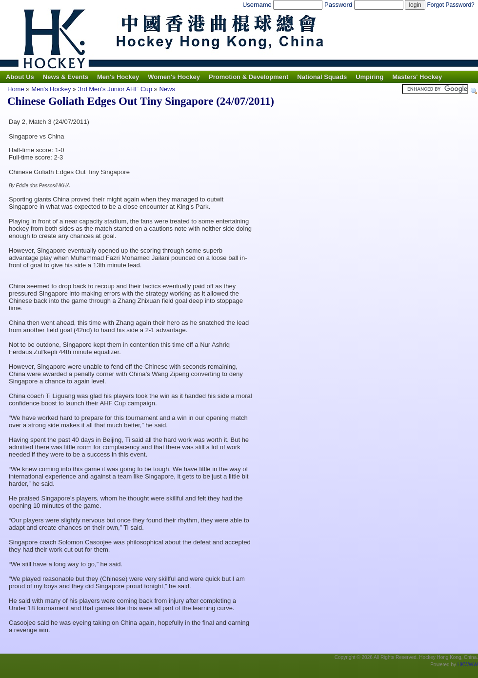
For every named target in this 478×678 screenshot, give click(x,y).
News (167, 89)
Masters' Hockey (417, 76)
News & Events (65, 76)
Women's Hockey (174, 76)
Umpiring (369, 76)
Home (15, 89)
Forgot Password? (450, 4)
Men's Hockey (118, 76)
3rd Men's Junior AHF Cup (115, 89)
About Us (20, 76)
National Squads (322, 76)
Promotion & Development (248, 76)
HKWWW (468, 664)
